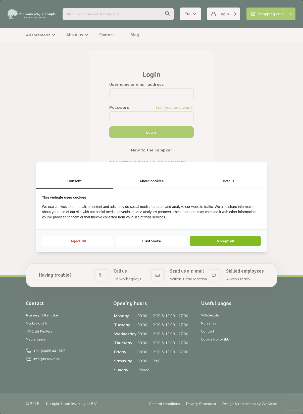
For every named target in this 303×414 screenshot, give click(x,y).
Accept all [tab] (225, 241)
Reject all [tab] (78, 241)
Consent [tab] (74, 181)
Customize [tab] (151, 241)
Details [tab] (228, 181)
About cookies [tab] (151, 181)
